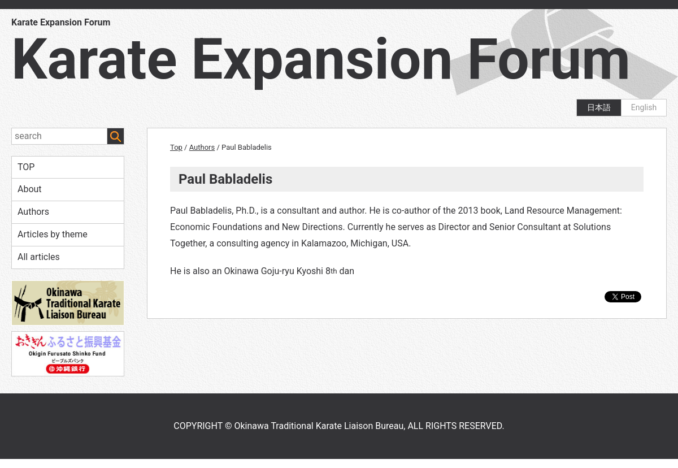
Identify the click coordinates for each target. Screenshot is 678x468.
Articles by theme (53, 234)
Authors (33, 211)
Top (176, 147)
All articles (39, 257)
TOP (26, 167)
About (30, 189)
